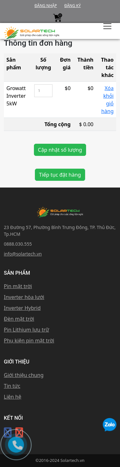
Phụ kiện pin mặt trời (29, 340)
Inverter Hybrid (22, 307)
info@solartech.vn (23, 254)
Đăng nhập (46, 5)
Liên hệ (12, 396)
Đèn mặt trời (19, 318)
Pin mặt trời (18, 286)
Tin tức (12, 385)
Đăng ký (72, 5)
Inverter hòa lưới (24, 297)
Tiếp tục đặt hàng (60, 174)
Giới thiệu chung (24, 375)
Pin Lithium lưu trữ (26, 329)
